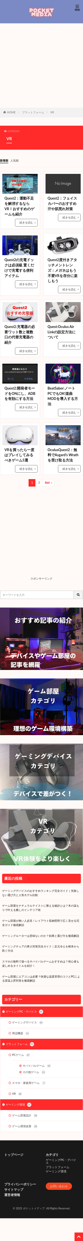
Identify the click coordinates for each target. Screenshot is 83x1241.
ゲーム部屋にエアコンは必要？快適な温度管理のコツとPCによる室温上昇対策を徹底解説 (41, 978)
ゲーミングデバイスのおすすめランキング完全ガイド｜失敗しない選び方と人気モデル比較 (40, 893)
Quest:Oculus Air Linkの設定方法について (62, 332)
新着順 (4, 160)
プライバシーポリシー (20, 1184)
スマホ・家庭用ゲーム (29, 1083)
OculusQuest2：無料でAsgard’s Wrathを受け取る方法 (63, 455)
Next (47, 482)
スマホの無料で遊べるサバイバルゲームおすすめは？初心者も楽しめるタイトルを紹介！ (40, 963)
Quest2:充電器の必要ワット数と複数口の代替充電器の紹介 (19, 335)
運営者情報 (12, 1195)
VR (52, 112)
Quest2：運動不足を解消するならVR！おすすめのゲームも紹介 (19, 206)
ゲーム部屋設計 (25, 1115)
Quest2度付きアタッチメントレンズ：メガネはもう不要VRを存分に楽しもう (62, 270)
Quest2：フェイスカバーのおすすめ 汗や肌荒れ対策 (62, 203)
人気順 (14, 160)
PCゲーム (21, 1055)
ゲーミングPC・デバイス (24, 1012)
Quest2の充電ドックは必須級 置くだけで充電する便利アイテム (19, 268)
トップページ (13, 1155)
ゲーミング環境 (18, 1105)
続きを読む (26, 222)
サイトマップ (13, 1189)
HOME (11, 112)
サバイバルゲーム (37, 1066)
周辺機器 (20, 1033)
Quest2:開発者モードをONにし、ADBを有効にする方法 (19, 393)
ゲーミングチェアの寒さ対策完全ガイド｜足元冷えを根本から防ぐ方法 (40, 948)
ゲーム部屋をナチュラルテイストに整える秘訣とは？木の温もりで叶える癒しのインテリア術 (40, 908)
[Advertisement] (40, 65)
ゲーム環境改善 (25, 1126)
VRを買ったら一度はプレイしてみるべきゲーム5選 (19, 455)
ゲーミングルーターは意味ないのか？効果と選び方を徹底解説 (40, 935)
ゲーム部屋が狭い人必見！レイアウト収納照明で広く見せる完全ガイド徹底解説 (40, 923)
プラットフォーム (33, 112)
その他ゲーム (34, 1072)
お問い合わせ (59, 1186)
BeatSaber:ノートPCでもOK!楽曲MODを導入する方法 (63, 396)
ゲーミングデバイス (27, 1022)
